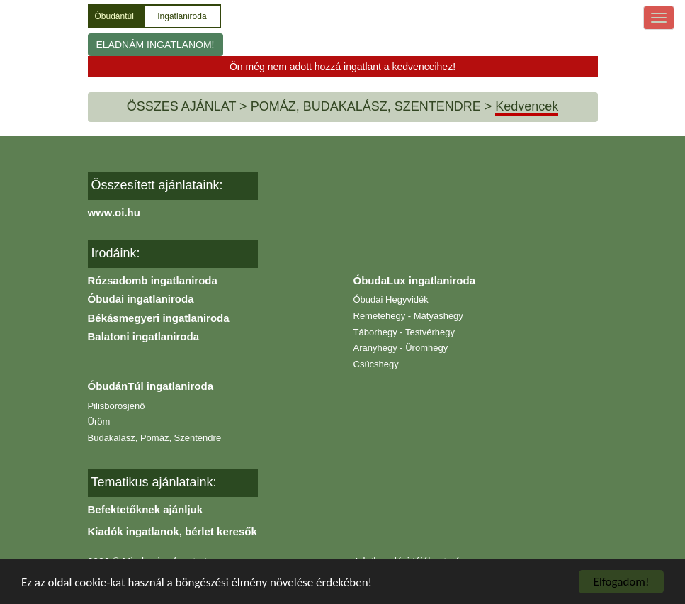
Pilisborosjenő (116, 406)
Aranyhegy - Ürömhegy (400, 347)
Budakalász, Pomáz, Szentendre (155, 437)
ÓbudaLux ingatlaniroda (414, 280)
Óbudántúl (116, 16)
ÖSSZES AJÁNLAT (181, 106)
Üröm (99, 421)
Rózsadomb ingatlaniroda (152, 280)
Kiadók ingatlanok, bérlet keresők (172, 531)
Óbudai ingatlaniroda (141, 299)
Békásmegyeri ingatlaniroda (159, 318)
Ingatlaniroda (181, 16)
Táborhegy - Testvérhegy (404, 332)
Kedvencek (526, 106)
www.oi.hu (114, 212)
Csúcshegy (376, 364)
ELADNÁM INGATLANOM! (155, 44)
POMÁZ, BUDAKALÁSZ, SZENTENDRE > (371, 106)
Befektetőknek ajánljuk (145, 509)
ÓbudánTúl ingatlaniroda (151, 386)
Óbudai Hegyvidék (391, 299)
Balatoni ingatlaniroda (144, 336)
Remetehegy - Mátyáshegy (408, 316)
